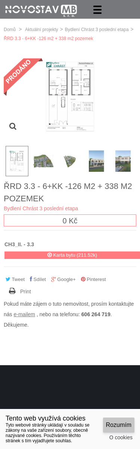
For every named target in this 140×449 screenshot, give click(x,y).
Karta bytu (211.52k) (72, 254)
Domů (10, 29)
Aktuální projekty (41, 29)
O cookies (121, 437)
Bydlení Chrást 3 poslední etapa (97, 29)
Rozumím (118, 425)
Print (25, 291)
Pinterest (93, 279)
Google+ (63, 279)
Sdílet (38, 279)
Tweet (15, 279)
